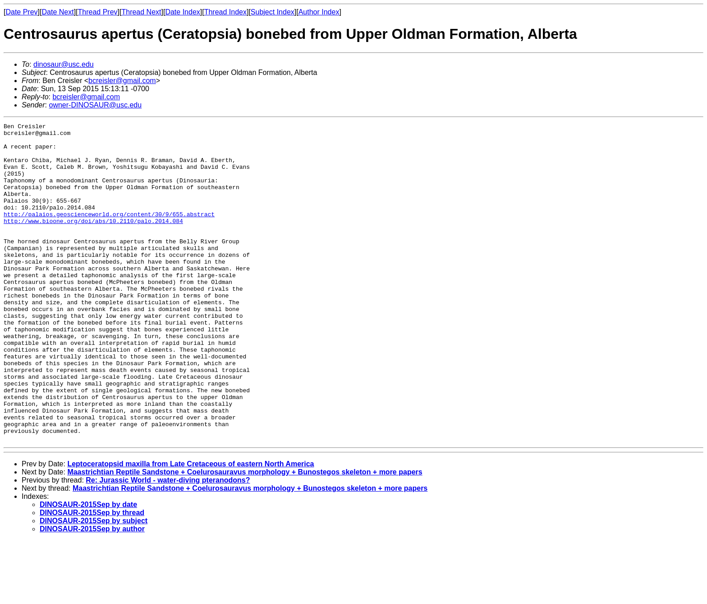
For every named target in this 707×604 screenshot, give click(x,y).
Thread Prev (98, 12)
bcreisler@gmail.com (122, 80)
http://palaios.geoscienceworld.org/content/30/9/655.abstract (109, 233)
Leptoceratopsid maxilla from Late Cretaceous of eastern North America (190, 527)
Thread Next (141, 12)
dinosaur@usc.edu (63, 64)
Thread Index (225, 12)
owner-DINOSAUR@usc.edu (95, 105)
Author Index (319, 12)
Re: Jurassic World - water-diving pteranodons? (168, 544)
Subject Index (272, 12)
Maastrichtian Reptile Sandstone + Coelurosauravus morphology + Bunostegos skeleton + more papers (244, 535)
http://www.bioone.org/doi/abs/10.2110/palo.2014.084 (93, 241)
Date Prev (21, 12)
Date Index (182, 12)
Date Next (57, 12)
